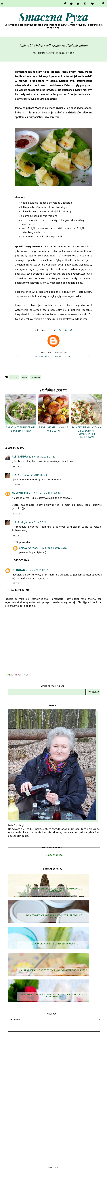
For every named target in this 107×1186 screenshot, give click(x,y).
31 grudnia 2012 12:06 (33, 522)
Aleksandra (20, 456)
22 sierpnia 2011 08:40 (42, 456)
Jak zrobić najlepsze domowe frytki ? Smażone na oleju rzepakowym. (54, 995)
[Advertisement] (54, 1048)
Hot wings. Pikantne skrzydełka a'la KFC (54, 944)
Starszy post (62, 356)
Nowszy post (43, 356)
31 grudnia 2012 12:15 (54, 547)
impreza (14, 377)
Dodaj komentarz (18, 590)
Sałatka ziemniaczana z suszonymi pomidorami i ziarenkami (86, 432)
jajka (24, 377)
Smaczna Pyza (53, 16)
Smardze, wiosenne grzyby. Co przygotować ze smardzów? (54, 890)
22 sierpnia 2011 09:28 (47, 493)
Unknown (18, 570)
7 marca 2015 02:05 (37, 570)
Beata (15, 475)
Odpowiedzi (23, 542)
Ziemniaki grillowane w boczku (53, 429)
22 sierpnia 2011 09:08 (33, 475)
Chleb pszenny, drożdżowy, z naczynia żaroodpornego (54, 970)
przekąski (35, 377)
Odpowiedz (16, 466)
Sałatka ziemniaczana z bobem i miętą (20, 429)
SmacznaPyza (54, 855)
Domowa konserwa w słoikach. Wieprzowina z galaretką (54, 916)
